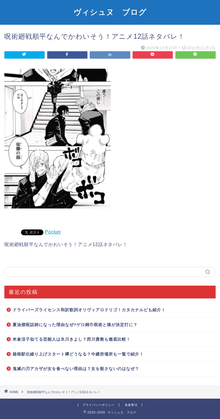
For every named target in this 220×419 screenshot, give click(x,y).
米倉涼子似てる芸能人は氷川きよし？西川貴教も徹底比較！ (72, 339)
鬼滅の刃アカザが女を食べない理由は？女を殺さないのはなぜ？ (76, 369)
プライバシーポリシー (98, 404)
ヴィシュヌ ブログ (110, 12)
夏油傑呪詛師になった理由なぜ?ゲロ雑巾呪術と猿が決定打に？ (75, 325)
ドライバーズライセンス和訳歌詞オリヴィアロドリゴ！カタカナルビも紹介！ (89, 310)
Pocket (53, 231)
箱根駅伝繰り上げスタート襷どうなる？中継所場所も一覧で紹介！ (78, 354)
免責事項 (131, 404)
